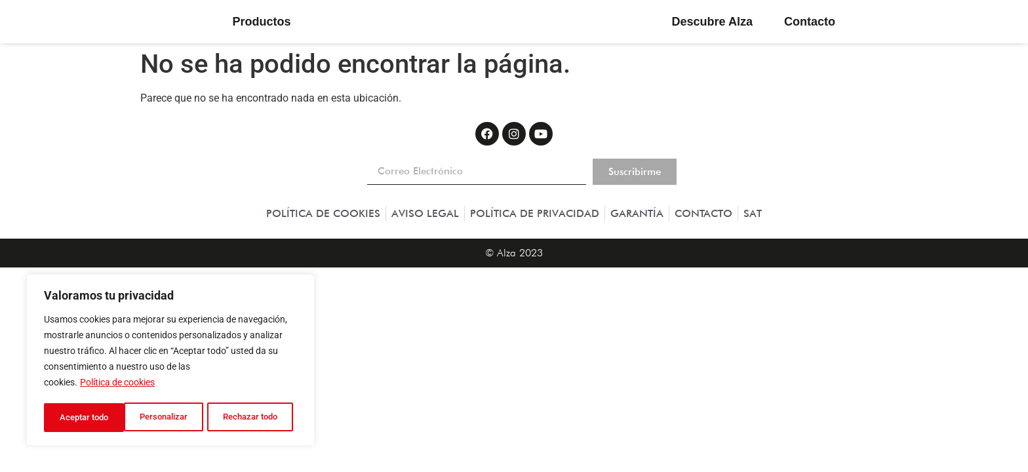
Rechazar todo (170, 417)
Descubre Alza (712, 21)
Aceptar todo (258, 417)
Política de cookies (117, 385)
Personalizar (82, 417)
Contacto (809, 21)
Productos (264, 21)
